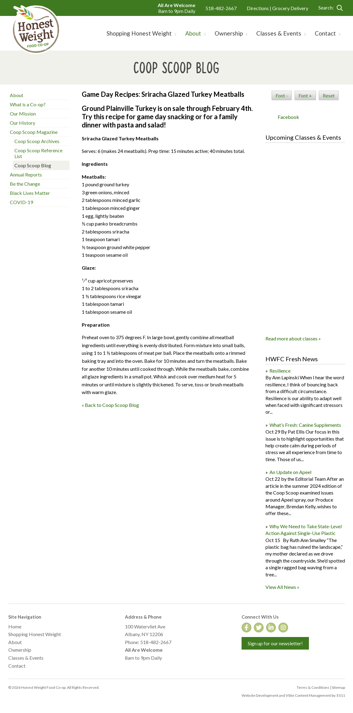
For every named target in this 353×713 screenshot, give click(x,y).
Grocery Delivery (290, 8)
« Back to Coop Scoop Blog (110, 405)
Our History (22, 123)
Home (14, 626)
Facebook (288, 117)
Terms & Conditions (313, 687)
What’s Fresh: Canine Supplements (305, 425)
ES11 (341, 695)
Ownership (19, 650)
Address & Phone (143, 617)
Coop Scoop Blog (32, 165)
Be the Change (25, 184)
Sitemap (338, 687)
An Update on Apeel (290, 472)
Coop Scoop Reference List (38, 153)
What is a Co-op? (28, 104)
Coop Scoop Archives (36, 141)
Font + (305, 95)
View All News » (282, 587)
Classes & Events (25, 658)
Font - (282, 95)
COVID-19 (21, 202)
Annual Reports (26, 174)
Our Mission (23, 113)
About (16, 95)
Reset (329, 95)
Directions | (259, 8)
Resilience (280, 371)
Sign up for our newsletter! (275, 643)
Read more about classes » (293, 338)
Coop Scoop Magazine (34, 132)
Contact (16, 666)
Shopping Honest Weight (34, 634)
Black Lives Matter (30, 193)
